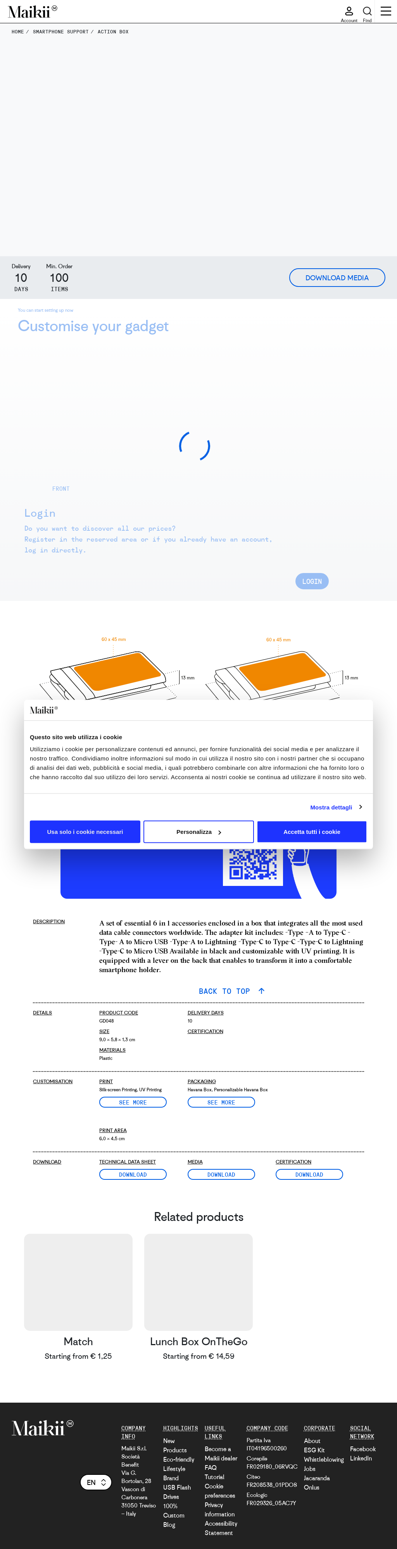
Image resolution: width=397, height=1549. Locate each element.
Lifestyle (174, 1469)
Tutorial (214, 1477)
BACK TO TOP (227, 991)
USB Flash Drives (177, 1491)
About (312, 1441)
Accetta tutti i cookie (311, 831)
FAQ (211, 1467)
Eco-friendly (178, 1459)
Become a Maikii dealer (221, 1453)
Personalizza (198, 831)
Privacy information (220, 1509)
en (97, 1482)
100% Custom (174, 1510)
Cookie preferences (220, 1490)
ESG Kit (314, 1450)
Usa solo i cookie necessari (85, 831)
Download (133, 1174)
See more (133, 1102)
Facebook (363, 1449)
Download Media (337, 277)
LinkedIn (361, 1458)
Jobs (310, 1469)
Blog (169, 1524)
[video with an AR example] (129, 851)
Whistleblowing (324, 1459)
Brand (171, 1478)
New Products (175, 1445)
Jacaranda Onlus (317, 1482)
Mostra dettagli (331, 807)
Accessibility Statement (221, 1528)
